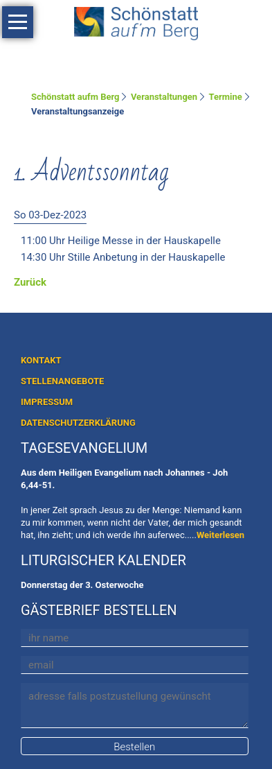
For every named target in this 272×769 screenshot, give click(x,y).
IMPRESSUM (47, 402)
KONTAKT (41, 360)
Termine (225, 97)
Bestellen (134, 747)
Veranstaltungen (164, 97)
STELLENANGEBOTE (62, 381)
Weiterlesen (220, 535)
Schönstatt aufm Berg (75, 97)
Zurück (30, 282)
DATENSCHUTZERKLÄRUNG (78, 422)
